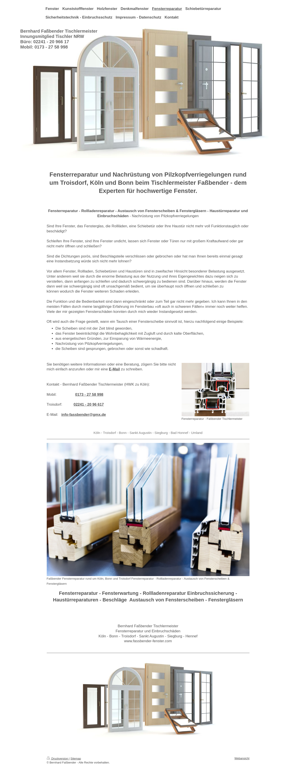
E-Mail (114, 369)
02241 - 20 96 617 (89, 404)
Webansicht (242, 758)
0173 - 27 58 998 (89, 394)
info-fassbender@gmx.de (83, 414)
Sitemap (76, 758)
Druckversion (58, 758)
